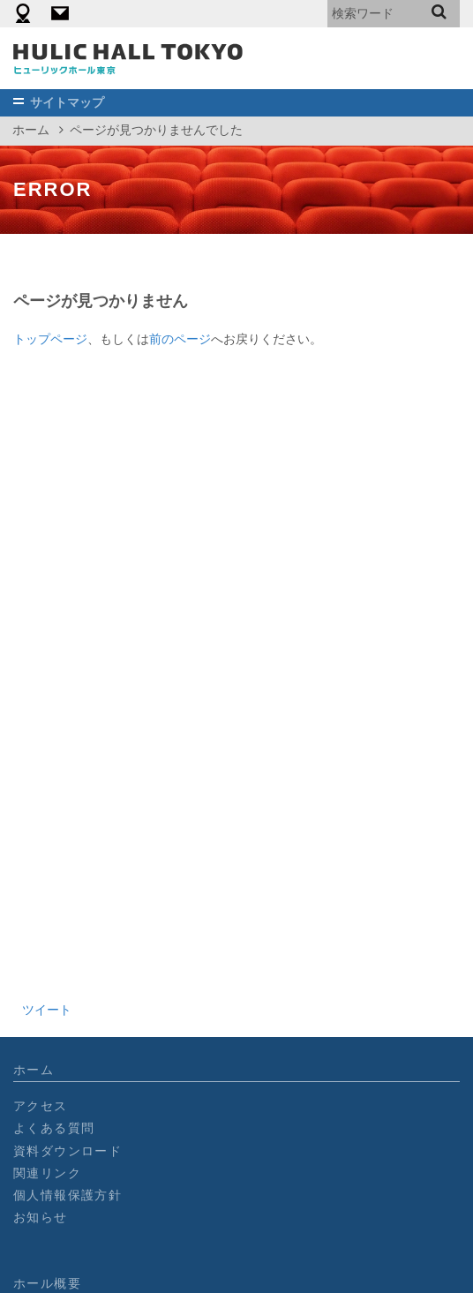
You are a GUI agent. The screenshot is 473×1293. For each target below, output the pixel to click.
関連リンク (47, 1173)
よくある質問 (53, 1128)
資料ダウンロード (67, 1151)
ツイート (46, 1010)
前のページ (180, 339)
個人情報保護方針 (67, 1195)
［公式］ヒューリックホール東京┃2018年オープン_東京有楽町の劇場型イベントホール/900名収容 (128, 58)
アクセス (40, 1106)
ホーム (30, 130)
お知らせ (40, 1217)
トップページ (50, 339)
